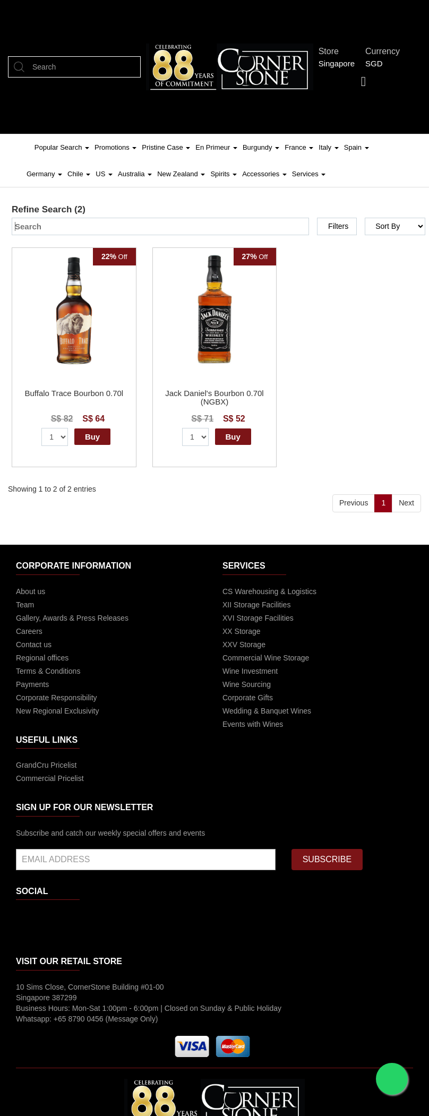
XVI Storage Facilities (258, 618)
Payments (32, 684)
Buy (92, 436)
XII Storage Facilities (256, 604)
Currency (385, 51)
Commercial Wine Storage (265, 658)
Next (406, 503)
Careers (29, 631)
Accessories (264, 174)
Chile (78, 174)
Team (25, 604)
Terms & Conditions (48, 671)
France (299, 147)
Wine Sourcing (246, 684)
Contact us (34, 644)
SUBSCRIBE (327, 859)
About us (30, 591)
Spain (356, 147)
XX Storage (241, 631)
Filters (338, 226)
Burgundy (261, 147)
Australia (135, 174)
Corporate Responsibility (56, 697)
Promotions (115, 147)
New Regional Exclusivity (57, 711)
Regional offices (42, 658)
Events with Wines (252, 724)
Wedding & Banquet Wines (266, 711)
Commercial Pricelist (50, 778)
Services (308, 174)
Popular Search (62, 147)
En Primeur (216, 147)
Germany (44, 174)
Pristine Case (166, 147)
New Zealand (181, 174)
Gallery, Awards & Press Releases (72, 618)
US (104, 174)
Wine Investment (250, 671)
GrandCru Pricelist (46, 765)
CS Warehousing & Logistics (269, 591)
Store (332, 51)
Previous (353, 503)
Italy (328, 147)
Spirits (223, 174)
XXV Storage (243, 644)
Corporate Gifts (247, 697)
